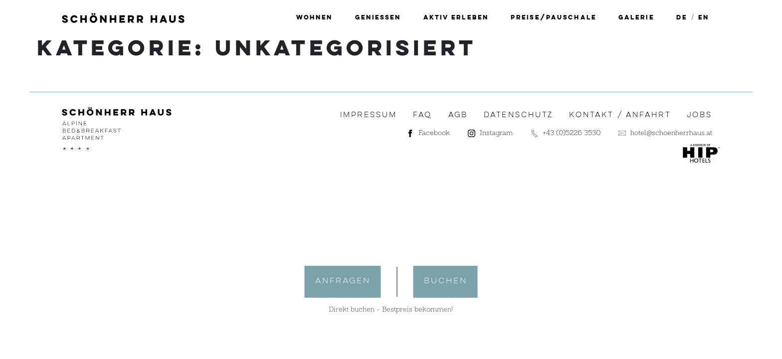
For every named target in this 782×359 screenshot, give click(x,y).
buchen (445, 281)
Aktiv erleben (456, 17)
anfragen (343, 281)
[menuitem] (681, 17)
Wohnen (314, 17)
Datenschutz (518, 115)
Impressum (368, 115)
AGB (458, 115)
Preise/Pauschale (553, 17)
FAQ (422, 115)
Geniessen (378, 17)
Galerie (636, 17)
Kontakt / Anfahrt (619, 115)
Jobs (700, 115)
